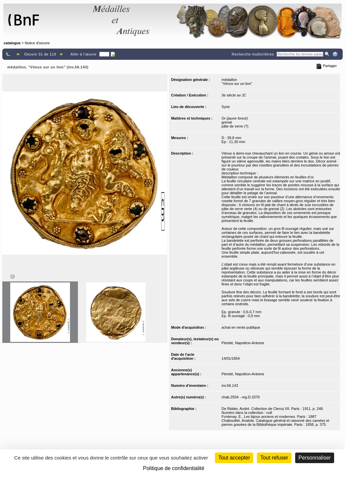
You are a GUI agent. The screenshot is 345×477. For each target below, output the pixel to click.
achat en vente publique (241, 327)
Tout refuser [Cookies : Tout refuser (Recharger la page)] (274, 457)
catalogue (12, 43)
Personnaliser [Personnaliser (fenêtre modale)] (314, 457)
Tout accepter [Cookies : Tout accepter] (234, 457)
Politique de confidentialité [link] (173, 468)
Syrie (226, 107)
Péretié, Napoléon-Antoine (243, 343)
